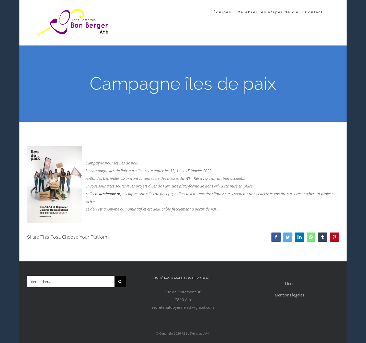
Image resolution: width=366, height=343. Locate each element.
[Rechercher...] (71, 281)
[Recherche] (120, 281)
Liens (289, 283)
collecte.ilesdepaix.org (104, 193)
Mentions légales (289, 294)
